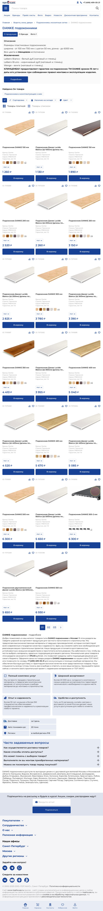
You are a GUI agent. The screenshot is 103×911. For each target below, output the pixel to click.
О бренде (23, 34)
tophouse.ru (88, 892)
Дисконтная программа (75, 15)
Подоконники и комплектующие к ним (23, 94)
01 (42, 627)
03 (54, 627)
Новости (58, 15)
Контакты (94, 15)
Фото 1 (34, 34)
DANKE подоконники (81, 22)
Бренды (16, 15)
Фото (40, 15)
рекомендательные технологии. (57, 896)
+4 (25, 236)
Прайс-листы (29, 15)
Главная (6, 22)
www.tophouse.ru (15, 890)
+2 (25, 162)
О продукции (10, 34)
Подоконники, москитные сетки (51, 22)
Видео (48, 15)
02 (48, 627)
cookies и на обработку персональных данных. (65, 894)
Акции (7, 15)
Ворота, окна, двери (23, 22)
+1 (91, 529)
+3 (58, 603)
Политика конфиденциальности (64, 886)
